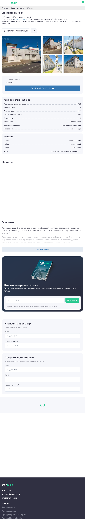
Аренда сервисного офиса (14, 514)
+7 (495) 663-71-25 (11, 494)
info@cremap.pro (9, 498)
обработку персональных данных (45, 306)
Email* (7, 375)
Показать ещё (42, 249)
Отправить (72, 300)
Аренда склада (9, 511)
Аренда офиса (8, 507)
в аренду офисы (20, 19)
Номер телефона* (12, 341)
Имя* (7, 332)
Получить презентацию (17, 31)
